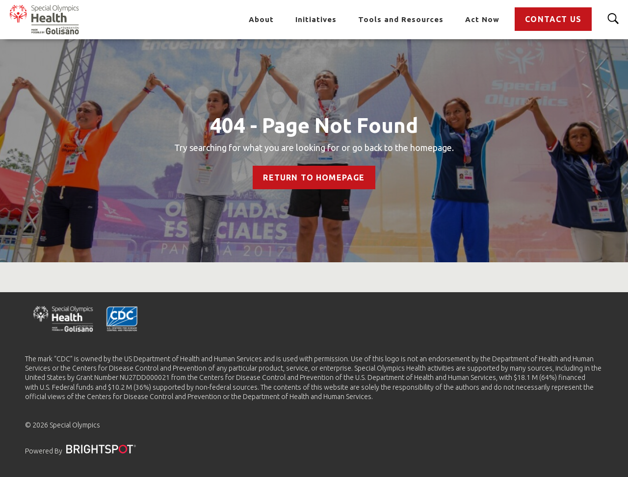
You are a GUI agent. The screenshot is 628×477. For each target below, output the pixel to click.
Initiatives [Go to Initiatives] (316, 19)
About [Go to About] (261, 19)
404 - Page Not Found (314, 125)
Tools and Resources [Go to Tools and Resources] (401, 19)
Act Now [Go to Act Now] (482, 19)
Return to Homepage (314, 177)
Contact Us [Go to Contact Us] (553, 19)
